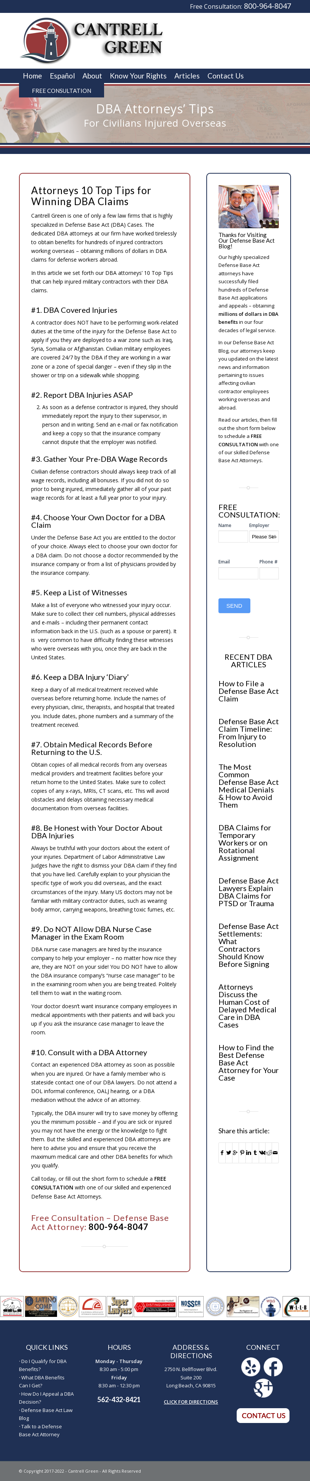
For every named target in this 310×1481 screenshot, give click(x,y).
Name (224, 525)
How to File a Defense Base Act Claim (248, 691)
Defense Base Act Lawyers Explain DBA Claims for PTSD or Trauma (248, 892)
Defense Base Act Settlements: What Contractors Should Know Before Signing (248, 944)
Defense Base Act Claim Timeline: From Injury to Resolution (248, 732)
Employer (259, 525)
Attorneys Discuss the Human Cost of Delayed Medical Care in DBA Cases (247, 1005)
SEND (234, 605)
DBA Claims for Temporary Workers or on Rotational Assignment (244, 842)
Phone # (268, 562)
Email (224, 562)
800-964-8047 (267, 6)
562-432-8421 (119, 1399)
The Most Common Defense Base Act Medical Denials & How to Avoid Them (248, 785)
